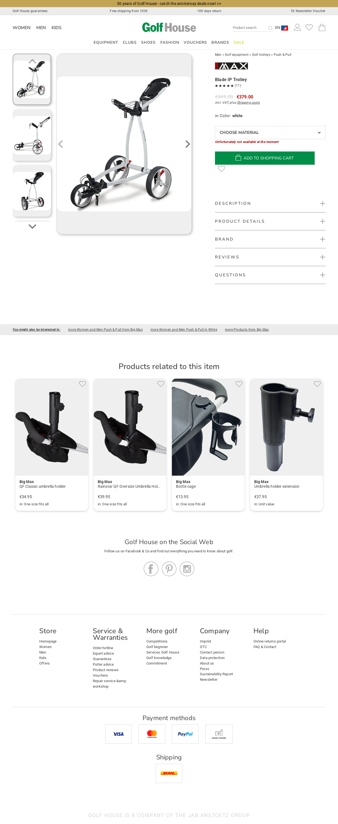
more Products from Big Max (247, 330)
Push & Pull (282, 55)
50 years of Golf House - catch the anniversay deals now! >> (169, 3)
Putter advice (103, 664)
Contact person (212, 652)
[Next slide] (32, 226)
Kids (57, 28)
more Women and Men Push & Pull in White (183, 330)
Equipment (106, 42)
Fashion (169, 42)
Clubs (130, 42)
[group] (32, 79)
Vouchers (195, 42)
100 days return (209, 11)
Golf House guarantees (30, 11)
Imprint (205, 641)
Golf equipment (236, 55)
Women (22, 28)
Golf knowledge (159, 658)
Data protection (212, 658)
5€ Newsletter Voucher (308, 11)
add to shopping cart (265, 158)
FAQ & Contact (264, 647)
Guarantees (102, 659)
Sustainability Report (216, 674)
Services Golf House (162, 652)
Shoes (148, 42)
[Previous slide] (32, 62)
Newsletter (208, 679)
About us (207, 663)
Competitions (156, 641)
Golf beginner (157, 647)
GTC (203, 647)
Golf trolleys (261, 55)
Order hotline (103, 648)
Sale (239, 42)
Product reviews (106, 670)
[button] (281, 27)
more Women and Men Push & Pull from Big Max (105, 330)
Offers (44, 663)
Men (41, 28)
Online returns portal (269, 641)
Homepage (48, 641)
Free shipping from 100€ (129, 11)
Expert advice (103, 653)
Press (204, 669)
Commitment (156, 663)
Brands (220, 42)
